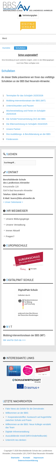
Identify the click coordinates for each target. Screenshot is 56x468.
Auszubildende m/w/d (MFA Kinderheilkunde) (26, 436)
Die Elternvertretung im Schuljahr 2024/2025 (26, 124)
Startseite (6, 48)
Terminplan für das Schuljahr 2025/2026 (24, 95)
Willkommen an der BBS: (17, 413)
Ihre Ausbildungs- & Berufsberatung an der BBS (28, 134)
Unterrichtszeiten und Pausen (20, 105)
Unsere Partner (13, 129)
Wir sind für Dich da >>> (14, 340)
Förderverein (12, 139)
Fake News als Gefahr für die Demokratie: (24, 408)
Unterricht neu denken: (16, 440)
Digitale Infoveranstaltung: (17, 431)
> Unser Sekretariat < (13, 202)
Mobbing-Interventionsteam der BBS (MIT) (26, 100)
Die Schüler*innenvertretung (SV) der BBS (26, 119)
